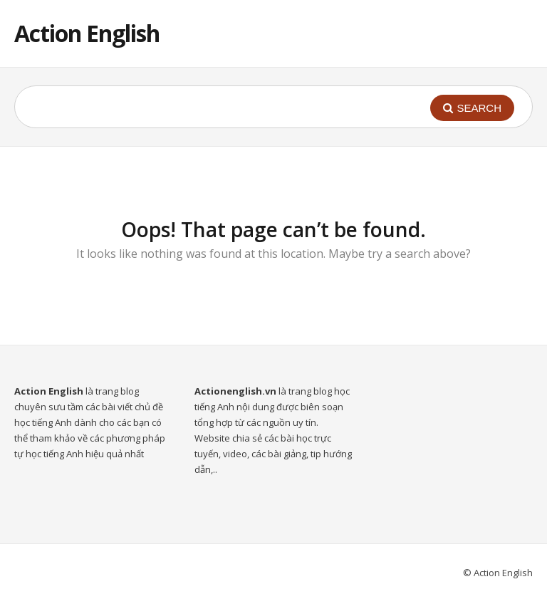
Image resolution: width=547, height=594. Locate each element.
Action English (87, 33)
